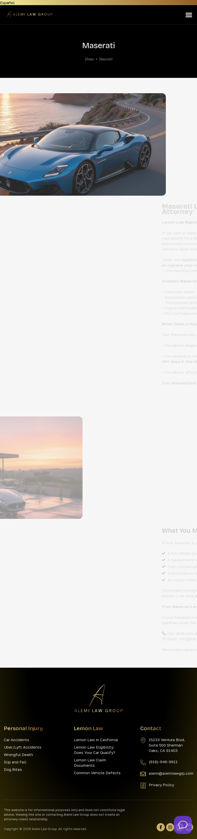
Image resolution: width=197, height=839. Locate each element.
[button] (188, 14)
